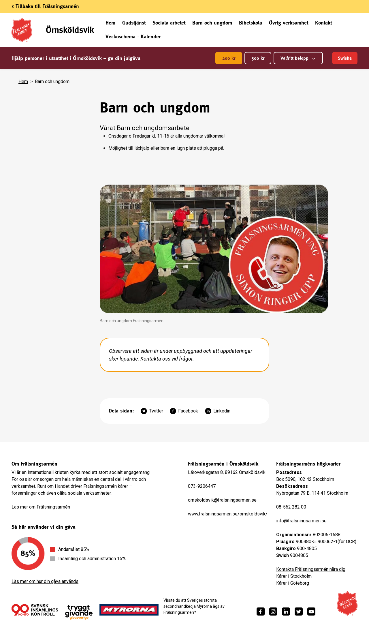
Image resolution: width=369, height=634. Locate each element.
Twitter (152, 411)
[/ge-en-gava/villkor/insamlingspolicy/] (35, 610)
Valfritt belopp (298, 58)
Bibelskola (250, 23)
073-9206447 (202, 486)
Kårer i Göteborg (292, 583)
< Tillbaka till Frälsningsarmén (45, 6)
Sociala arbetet (169, 23)
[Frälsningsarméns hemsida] (347, 603)
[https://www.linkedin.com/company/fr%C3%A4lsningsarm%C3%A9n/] (286, 611)
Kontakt (323, 23)
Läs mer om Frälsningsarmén (41, 507)
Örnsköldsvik (70, 30)
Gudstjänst (134, 23)
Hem (110, 23)
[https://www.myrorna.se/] (129, 610)
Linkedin (217, 411)
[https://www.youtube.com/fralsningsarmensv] (311, 611)
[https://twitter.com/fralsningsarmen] (299, 611)
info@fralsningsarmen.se (301, 521)
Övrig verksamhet (288, 23)
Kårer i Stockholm (294, 576)
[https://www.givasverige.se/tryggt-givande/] (79, 612)
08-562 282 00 (291, 507)
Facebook (184, 411)
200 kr (228, 58)
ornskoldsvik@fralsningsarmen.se (222, 500)
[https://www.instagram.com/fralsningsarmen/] (273, 611)
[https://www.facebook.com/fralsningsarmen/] (261, 611)
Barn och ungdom (212, 23)
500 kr (257, 58)
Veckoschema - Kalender (133, 36)
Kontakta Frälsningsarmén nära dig (310, 569)
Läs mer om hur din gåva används (45, 581)
